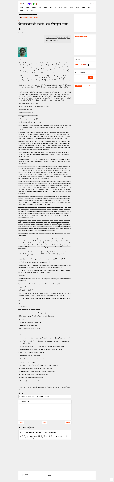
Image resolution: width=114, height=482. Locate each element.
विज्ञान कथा (33, 10)
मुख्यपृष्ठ (44, 422)
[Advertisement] (85, 23)
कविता (40, 7)
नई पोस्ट (21, 422)
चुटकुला (21, 10)
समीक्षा (83, 7)
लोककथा (77, 7)
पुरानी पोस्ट (68, 422)
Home (19, 20)
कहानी (89, 7)
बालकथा (21, 7)
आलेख (45, 7)
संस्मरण (65, 7)
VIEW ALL (91, 85)
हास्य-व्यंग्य (34, 7)
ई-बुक (27, 10)
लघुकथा (27, 7)
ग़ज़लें (51, 7)
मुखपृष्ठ (49, 475)
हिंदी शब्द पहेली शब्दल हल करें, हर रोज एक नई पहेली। (29, 17)
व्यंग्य (55, 7)
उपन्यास (71, 7)
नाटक (60, 7)
